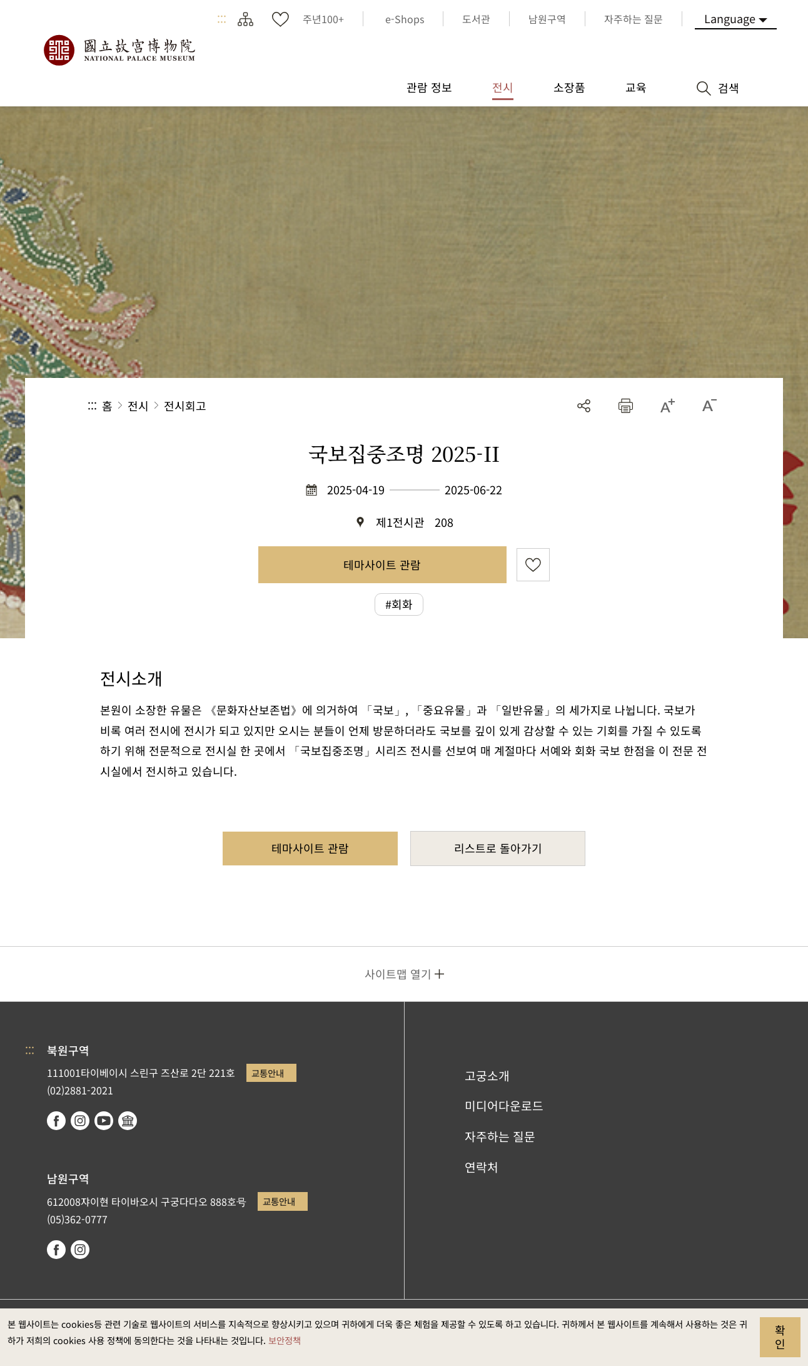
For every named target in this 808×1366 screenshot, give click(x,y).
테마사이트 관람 (382, 564)
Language (729, 18)
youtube (103, 1120)
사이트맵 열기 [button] (398, 974)
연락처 (481, 1167)
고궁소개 (487, 1075)
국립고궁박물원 (119, 50)
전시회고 (185, 405)
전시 (138, 405)
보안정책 (284, 1340)
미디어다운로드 (504, 1105)
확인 (780, 1337)
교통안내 (267, 1072)
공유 (584, 406)
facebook (56, 1120)
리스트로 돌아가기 (498, 848)
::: (221, 19)
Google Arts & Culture (127, 1120)
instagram (80, 1120)
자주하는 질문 (500, 1136)
